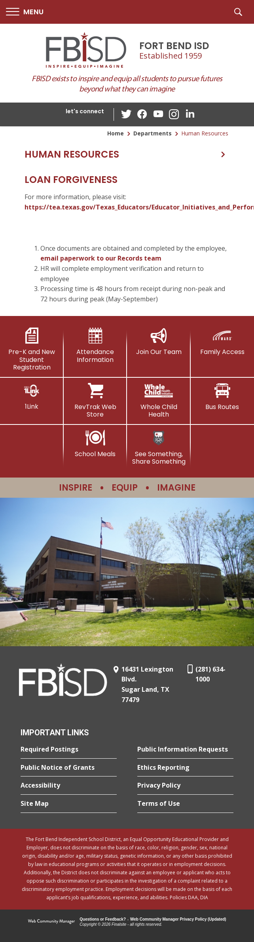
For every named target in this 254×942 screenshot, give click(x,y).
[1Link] (32, 396)
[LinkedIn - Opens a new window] (190, 114)
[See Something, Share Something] (159, 447)
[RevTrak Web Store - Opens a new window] (95, 400)
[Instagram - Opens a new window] (174, 114)
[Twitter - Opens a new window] (127, 114)
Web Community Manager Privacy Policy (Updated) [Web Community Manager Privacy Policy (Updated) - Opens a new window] (178, 919)
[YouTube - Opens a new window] (158, 114)
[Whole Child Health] (159, 400)
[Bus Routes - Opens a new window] (222, 397)
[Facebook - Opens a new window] (142, 114)
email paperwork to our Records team (100, 258)
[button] (25, 12)
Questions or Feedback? (103, 919)
